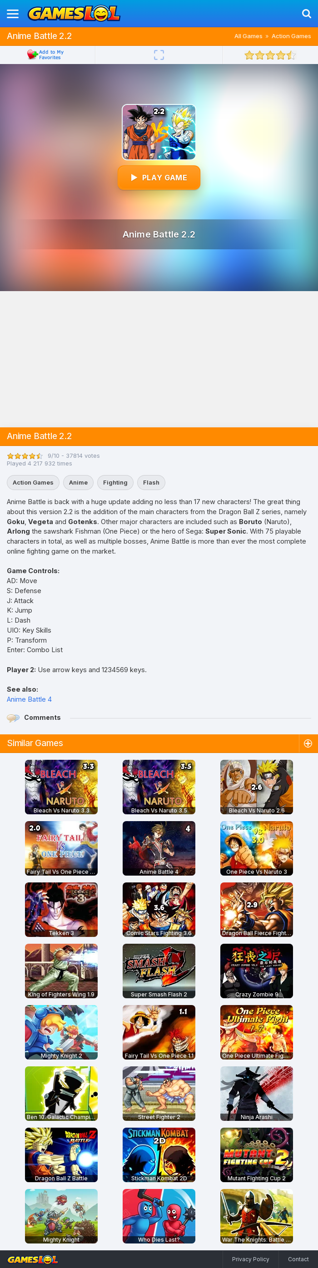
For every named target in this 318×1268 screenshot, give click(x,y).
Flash (151, 482)
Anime (78, 482)
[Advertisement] (159, 359)
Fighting (115, 482)
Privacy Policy (250, 1259)
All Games (248, 36)
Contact (298, 1259)
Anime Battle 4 (29, 699)
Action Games (291, 36)
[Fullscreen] (159, 55)
